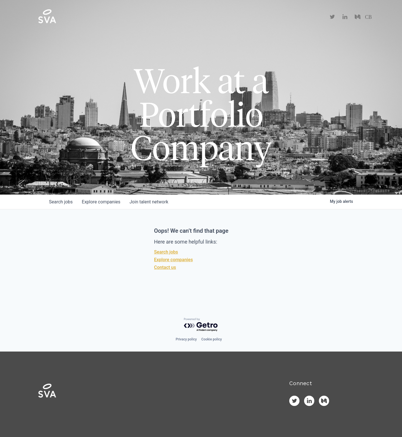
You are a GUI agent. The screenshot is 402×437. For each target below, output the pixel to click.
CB (368, 17)
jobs (61, 202)
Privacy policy (186, 339)
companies (101, 202)
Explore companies (173, 259)
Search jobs (166, 252)
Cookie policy (211, 339)
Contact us (165, 267)
